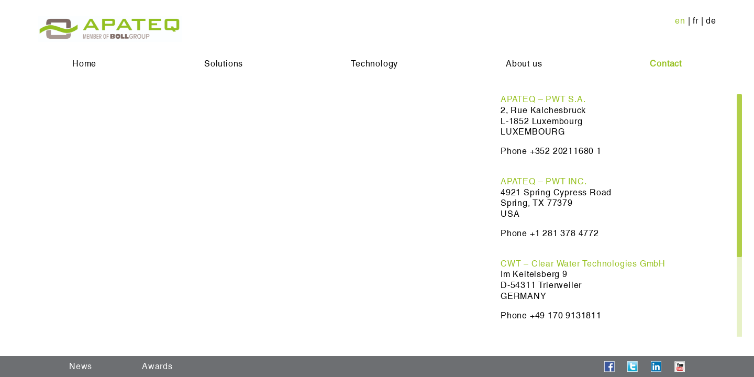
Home (84, 64)
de (711, 21)
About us (524, 64)
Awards (157, 366)
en (680, 21)
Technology (374, 64)
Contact (666, 64)
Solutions (223, 64)
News (80, 366)
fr (695, 21)
